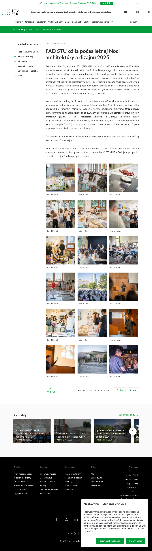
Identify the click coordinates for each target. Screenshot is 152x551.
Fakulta (18, 22)
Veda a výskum (55, 22)
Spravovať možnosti (110, 541)
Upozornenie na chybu (128, 495)
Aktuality (21, 29)
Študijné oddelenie (48, 493)
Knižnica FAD (71, 485)
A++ (135, 475)
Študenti (41, 22)
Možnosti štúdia (47, 477)
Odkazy (133, 22)
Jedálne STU (96, 485)
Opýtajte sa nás (21, 493)
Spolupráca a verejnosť (102, 22)
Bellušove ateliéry (73, 474)
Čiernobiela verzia (130, 479)
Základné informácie (28, 44)
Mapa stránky (132, 483)
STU (20, 75)
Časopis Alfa (96, 477)
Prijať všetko (135, 541)
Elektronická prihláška (49, 489)
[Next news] (133, 431)
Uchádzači (29, 22)
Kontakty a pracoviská (23, 485)
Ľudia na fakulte (21, 489)
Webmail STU (97, 481)
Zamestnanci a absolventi (77, 22)
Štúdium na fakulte (48, 474)
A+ (129, 475)
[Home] (14, 29)
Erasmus (69, 489)
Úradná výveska (25, 66)
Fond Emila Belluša (73, 477)
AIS (92, 474)
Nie (132, 390)
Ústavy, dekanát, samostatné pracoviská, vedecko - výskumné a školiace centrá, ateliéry (71, 12)
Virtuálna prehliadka (28, 71)
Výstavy (68, 481)
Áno (119, 390)
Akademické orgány (22, 477)
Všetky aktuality (127, 415)
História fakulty (25, 56)
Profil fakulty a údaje (28, 51)
